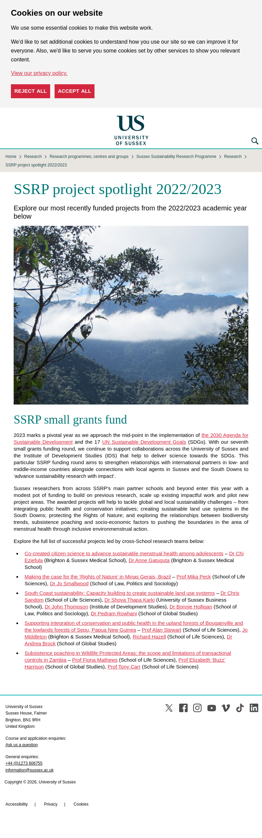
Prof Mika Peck (193, 576)
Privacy (50, 804)
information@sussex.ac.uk (29, 770)
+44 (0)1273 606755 (23, 763)
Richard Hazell (149, 636)
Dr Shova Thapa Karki (129, 600)
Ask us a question (21, 745)
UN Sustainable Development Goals (144, 442)
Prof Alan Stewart (161, 630)
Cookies (81, 804)
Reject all (30, 91)
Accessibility (16, 804)
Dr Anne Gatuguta (149, 560)
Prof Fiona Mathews (94, 660)
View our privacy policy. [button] (39, 73)
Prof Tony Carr (123, 667)
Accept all (74, 91)
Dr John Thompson (66, 606)
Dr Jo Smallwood (69, 583)
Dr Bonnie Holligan (191, 606)
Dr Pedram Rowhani (114, 613)
